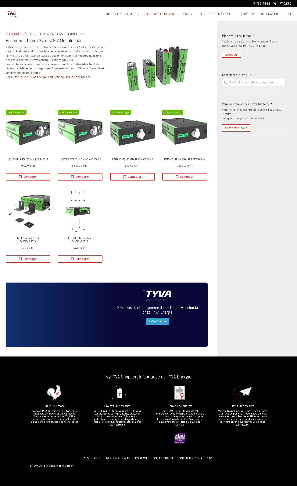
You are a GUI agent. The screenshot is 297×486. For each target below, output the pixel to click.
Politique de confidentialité (154, 458)
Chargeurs (248, 14)
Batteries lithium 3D (121, 14)
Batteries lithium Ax (160, 14)
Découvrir (231, 55)
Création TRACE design (61, 466)
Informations (270, 14)
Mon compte (261, 3)
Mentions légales (118, 458)
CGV (86, 458)
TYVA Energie (157, 321)
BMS (186, 14)
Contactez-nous (236, 128)
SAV (209, 458)
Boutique (13, 34)
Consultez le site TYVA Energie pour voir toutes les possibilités (48, 77)
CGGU (97, 458)
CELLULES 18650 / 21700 (214, 14)
